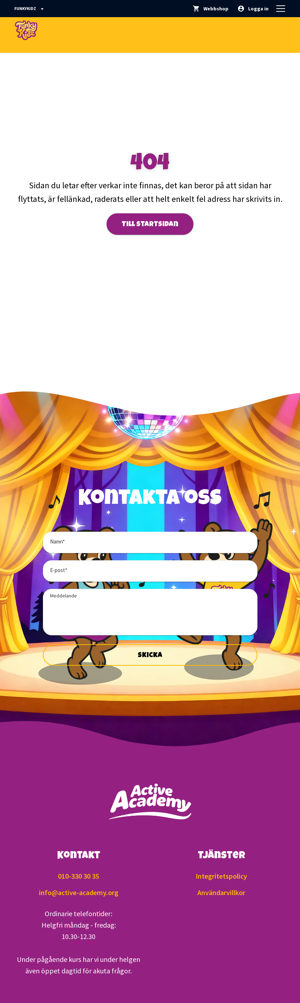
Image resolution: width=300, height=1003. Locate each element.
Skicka (150, 655)
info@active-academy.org (78, 892)
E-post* (58, 570)
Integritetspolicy (221, 876)
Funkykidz (30, 9)
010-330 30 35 (78, 876)
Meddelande (63, 595)
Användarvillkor (221, 892)
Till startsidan (150, 224)
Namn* (57, 541)
